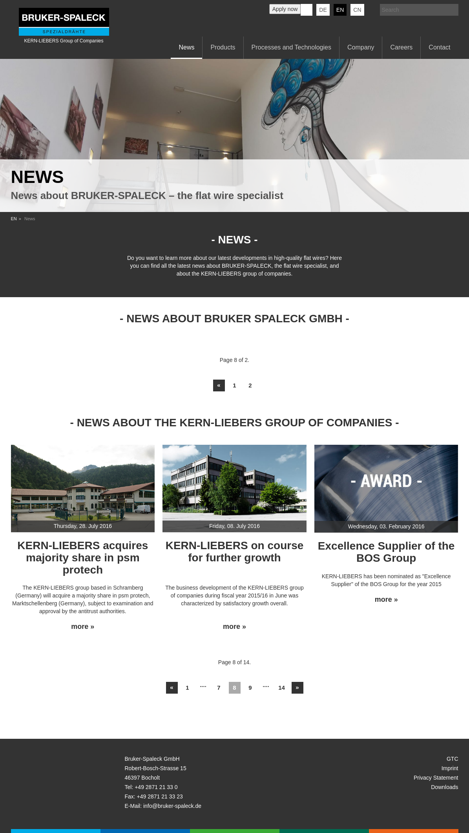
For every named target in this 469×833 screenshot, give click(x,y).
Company (360, 47)
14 (281, 687)
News (186, 47)
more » (82, 626)
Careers (401, 47)
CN (357, 10)
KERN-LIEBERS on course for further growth (235, 551)
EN (14, 218)
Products (222, 47)
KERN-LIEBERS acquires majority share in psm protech (82, 557)
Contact (439, 47)
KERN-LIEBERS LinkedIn (306, 10)
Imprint (450, 768)
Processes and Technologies (291, 47)
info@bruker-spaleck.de (172, 806)
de (323, 10)
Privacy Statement (436, 778)
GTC (452, 759)
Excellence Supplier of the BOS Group (386, 552)
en (340, 10)
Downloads (444, 787)
